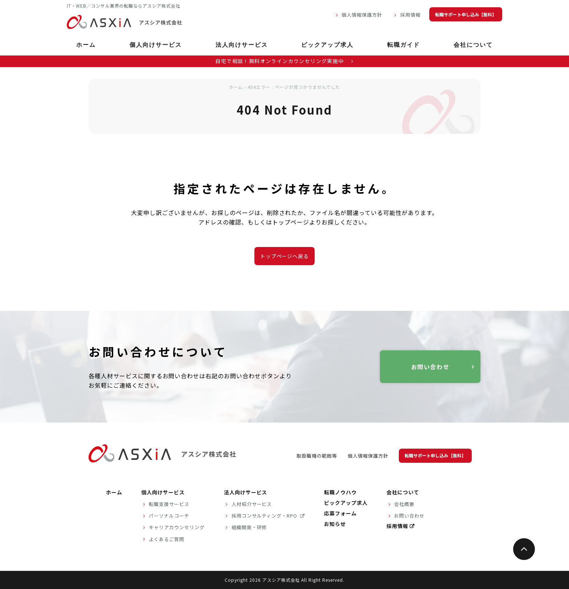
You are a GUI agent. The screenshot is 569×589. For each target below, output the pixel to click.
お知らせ (335, 523)
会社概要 (404, 504)
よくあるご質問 (166, 539)
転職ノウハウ (340, 492)
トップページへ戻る (284, 256)
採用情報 (410, 14)
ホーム (86, 45)
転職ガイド (403, 45)
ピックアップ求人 (327, 45)
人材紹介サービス (252, 504)
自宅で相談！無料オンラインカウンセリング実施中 (284, 61)
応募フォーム (340, 513)
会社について (473, 45)
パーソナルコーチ (169, 515)
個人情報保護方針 (361, 14)
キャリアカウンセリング (177, 527)
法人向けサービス (242, 45)
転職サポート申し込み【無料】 (465, 14)
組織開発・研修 (249, 527)
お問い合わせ (430, 366)
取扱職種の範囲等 (316, 455)
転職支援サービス (169, 504)
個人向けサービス (156, 45)
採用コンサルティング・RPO (265, 515)
